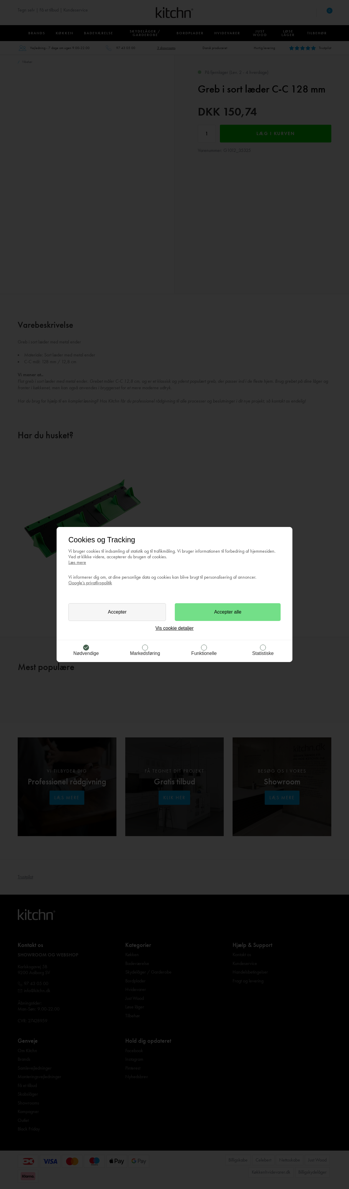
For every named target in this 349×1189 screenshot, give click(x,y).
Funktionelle (204, 653)
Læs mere (77, 562)
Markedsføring (145, 653)
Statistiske (263, 653)
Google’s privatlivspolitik (90, 583)
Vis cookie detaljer (174, 628)
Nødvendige (86, 653)
